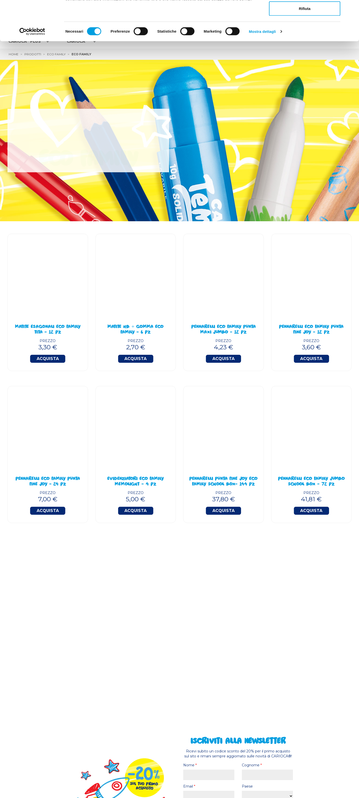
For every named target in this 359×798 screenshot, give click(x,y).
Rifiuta (305, 46)
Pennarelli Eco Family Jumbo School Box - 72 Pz (311, 482)
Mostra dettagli (262, 69)
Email (189, 786)
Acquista (48, 358)
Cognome (252, 765)
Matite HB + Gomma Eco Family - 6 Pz (135, 330)
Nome (190, 765)
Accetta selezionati (304, 29)
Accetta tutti (305, 13)
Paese (247, 786)
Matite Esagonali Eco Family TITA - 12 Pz (48, 330)
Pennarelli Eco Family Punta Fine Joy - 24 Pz (47, 482)
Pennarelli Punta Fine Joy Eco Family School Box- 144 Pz (223, 482)
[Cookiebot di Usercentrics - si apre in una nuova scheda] (32, 69)
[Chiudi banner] (351, 7)
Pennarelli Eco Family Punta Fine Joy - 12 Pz (311, 330)
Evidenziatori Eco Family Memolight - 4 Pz (135, 482)
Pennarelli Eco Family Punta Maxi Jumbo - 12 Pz (223, 330)
